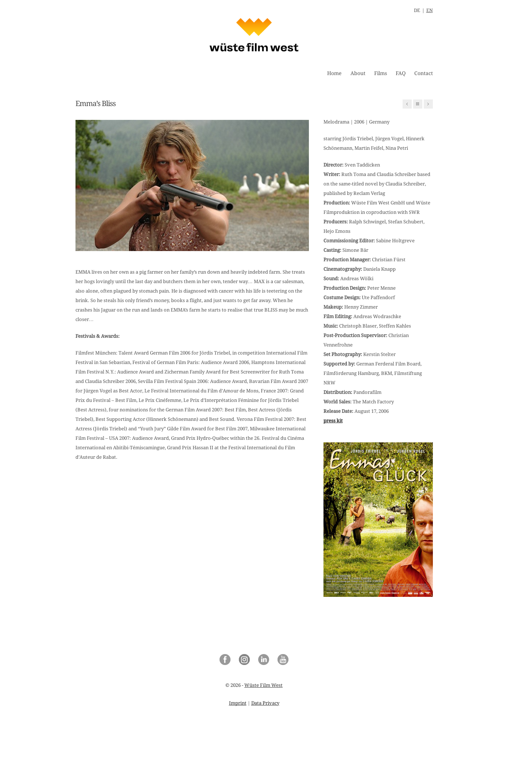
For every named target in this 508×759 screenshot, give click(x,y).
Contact (423, 73)
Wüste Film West (263, 685)
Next (428, 104)
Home (334, 73)
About (357, 73)
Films (380, 73)
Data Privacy (265, 703)
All (417, 104)
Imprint (238, 703)
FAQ (401, 73)
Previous (407, 104)
